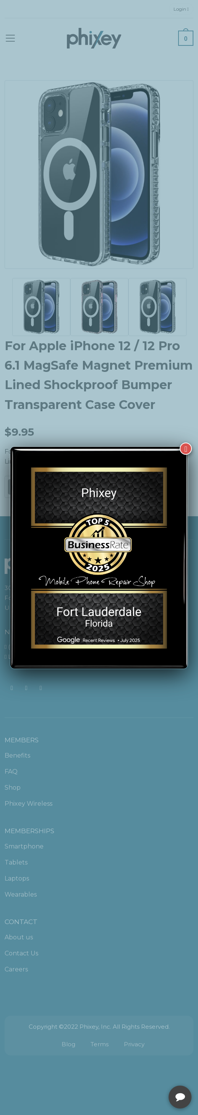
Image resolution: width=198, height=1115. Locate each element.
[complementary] (142, 1073)
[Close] (186, 449)
